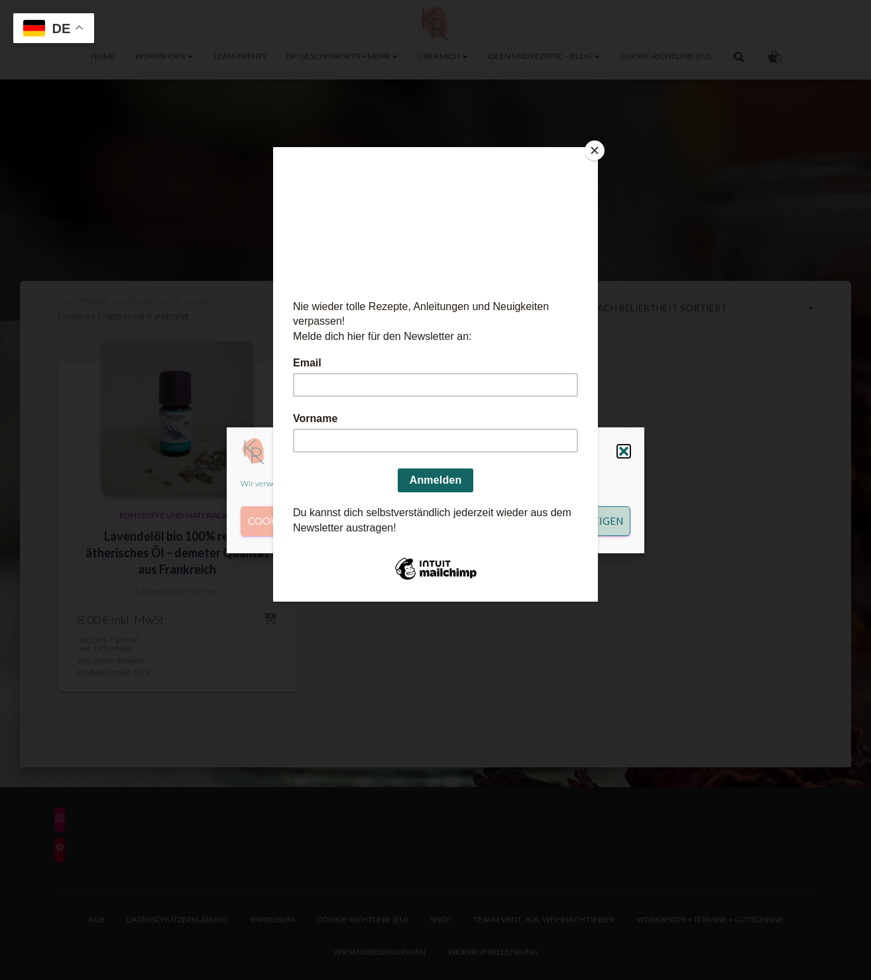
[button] (623, 451)
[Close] (595, 150)
